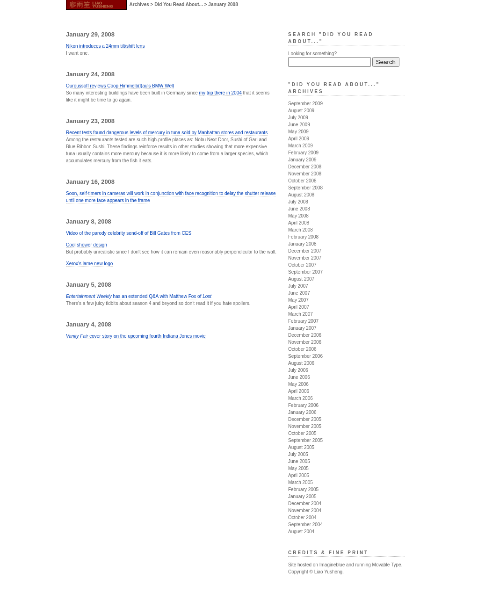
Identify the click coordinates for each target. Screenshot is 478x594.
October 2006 (302, 349)
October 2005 (302, 433)
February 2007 (303, 321)
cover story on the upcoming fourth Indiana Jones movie (136, 336)
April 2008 (298, 222)
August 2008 (301, 194)
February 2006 (303, 405)
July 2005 (298, 454)
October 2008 (302, 180)
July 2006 (298, 370)
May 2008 (298, 215)
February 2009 (303, 152)
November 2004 (304, 510)
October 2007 (302, 265)
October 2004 (302, 517)
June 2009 (299, 124)
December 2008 (304, 166)
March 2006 (300, 398)
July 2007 (298, 286)
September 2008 (305, 187)
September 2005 (305, 440)
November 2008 (304, 173)
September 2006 (305, 356)
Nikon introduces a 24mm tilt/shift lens (105, 46)
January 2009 (302, 159)
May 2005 (298, 468)
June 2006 (299, 377)
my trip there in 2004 (220, 92)
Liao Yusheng (328, 571)
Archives (139, 4)
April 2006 (298, 391)
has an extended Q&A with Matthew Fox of (138, 296)
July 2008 (298, 201)
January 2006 (302, 412)
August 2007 (301, 279)
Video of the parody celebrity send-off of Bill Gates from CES (128, 233)
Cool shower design (86, 244)
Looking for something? (312, 53)
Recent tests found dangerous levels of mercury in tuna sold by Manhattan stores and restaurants (167, 132)
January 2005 (302, 496)
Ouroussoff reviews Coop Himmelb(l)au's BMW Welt (120, 85)
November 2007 (304, 258)
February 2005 (303, 489)
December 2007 (304, 251)
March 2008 (300, 229)
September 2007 (305, 272)
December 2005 (304, 419)
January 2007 (302, 328)
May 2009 (298, 131)
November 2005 (304, 426)
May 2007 (298, 300)
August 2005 (301, 447)
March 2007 (300, 314)
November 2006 (304, 342)
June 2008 (299, 208)
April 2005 (298, 475)
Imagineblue (332, 564)
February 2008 (303, 236)
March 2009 (300, 145)
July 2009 (298, 117)
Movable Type (386, 564)
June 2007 (299, 293)
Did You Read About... (178, 4)
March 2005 (300, 482)
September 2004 (305, 524)
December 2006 (304, 335)
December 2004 (304, 503)
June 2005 (299, 461)
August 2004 (301, 531)
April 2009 (298, 138)
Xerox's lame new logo (89, 263)
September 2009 (305, 103)
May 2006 (298, 384)
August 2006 (301, 363)
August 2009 (301, 110)
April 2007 (298, 307)
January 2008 (302, 243)
